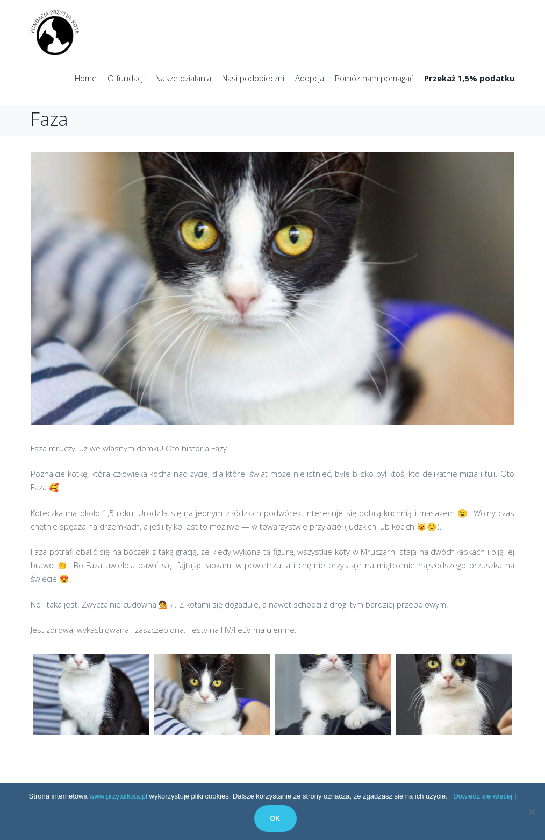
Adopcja (309, 78)
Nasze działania (183, 78)
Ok (275, 818)
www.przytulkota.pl (118, 796)
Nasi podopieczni (253, 78)
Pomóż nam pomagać (374, 78)
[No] (531, 811)
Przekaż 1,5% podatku (469, 78)
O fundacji (126, 78)
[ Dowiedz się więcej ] (482, 796)
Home (86, 78)
